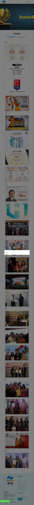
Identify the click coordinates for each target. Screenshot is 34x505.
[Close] (29, 251)
